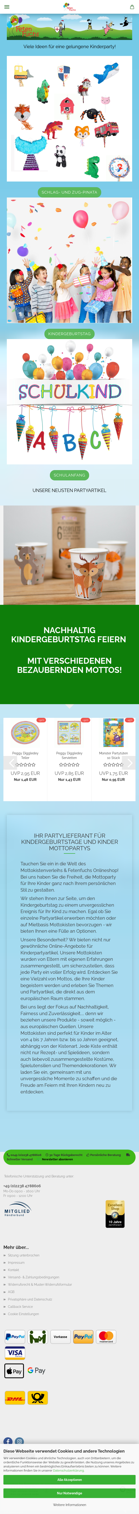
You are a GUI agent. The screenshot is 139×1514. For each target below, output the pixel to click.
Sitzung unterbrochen (23, 1255)
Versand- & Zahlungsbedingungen (33, 1277)
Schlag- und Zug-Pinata (69, 192)
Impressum (16, 1262)
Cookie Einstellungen (23, 1314)
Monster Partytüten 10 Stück (113, 755)
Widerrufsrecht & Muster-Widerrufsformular (40, 1284)
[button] (10, 763)
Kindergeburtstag (69, 334)
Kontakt (13, 1270)
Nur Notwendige (69, 1493)
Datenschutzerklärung (68, 1470)
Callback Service (20, 1307)
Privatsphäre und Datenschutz (30, 1299)
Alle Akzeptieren (69, 1480)
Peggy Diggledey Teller (25, 755)
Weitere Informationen (69, 1505)
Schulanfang (69, 475)
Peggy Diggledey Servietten (69, 755)
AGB (11, 1292)
